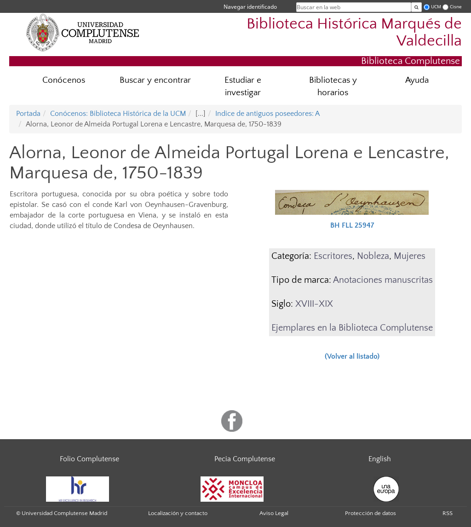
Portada (28, 113)
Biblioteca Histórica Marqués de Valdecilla (354, 33)
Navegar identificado (250, 7)
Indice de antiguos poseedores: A (267, 113)
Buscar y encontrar (155, 80)
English (379, 459)
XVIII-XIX (314, 304)
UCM (436, 7)
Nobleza (373, 256)
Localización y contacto (177, 513)
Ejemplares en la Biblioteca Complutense (352, 328)
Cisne (456, 7)
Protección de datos (370, 513)
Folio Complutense (89, 459)
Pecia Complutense (244, 459)
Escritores (333, 256)
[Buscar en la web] (416, 7)
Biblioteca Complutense (410, 61)
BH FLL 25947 (352, 225)
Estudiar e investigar (242, 86)
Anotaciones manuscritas (383, 280)
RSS (447, 513)
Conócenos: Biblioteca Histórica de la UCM (118, 113)
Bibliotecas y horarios (333, 86)
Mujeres (409, 256)
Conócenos (63, 80)
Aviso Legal (273, 513)
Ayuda (417, 80)
